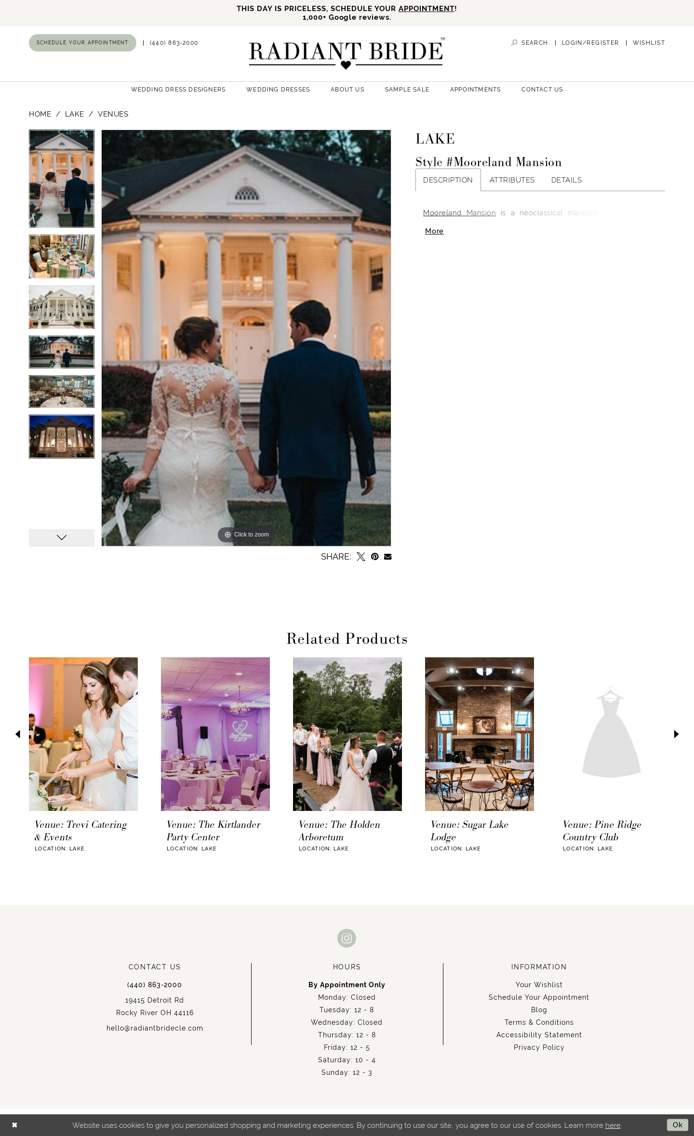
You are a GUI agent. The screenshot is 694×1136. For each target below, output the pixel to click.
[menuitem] (82, 43)
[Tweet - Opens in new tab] (361, 556)
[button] (590, 43)
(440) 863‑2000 (154, 985)
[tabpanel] (61, 182)
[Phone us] (174, 43)
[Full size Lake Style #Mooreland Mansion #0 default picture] (246, 338)
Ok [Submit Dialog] (677, 1125)
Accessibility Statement (539, 1035)
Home (40, 114)
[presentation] (83, 734)
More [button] (434, 232)
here (613, 1125)
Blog (539, 1010)
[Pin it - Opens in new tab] (374, 556)
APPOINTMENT (426, 8)
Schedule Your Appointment (539, 997)
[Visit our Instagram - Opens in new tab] (347, 937)
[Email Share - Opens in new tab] (387, 556)
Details (566, 180)
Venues (113, 114)
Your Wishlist (539, 985)
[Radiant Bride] (347, 54)
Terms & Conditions (539, 1022)
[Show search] (530, 43)
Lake (74, 114)
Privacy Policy (539, 1047)
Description (448, 180)
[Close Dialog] (15, 1125)
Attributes (512, 180)
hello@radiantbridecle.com (155, 1028)
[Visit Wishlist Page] (649, 43)
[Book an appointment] (82, 43)
